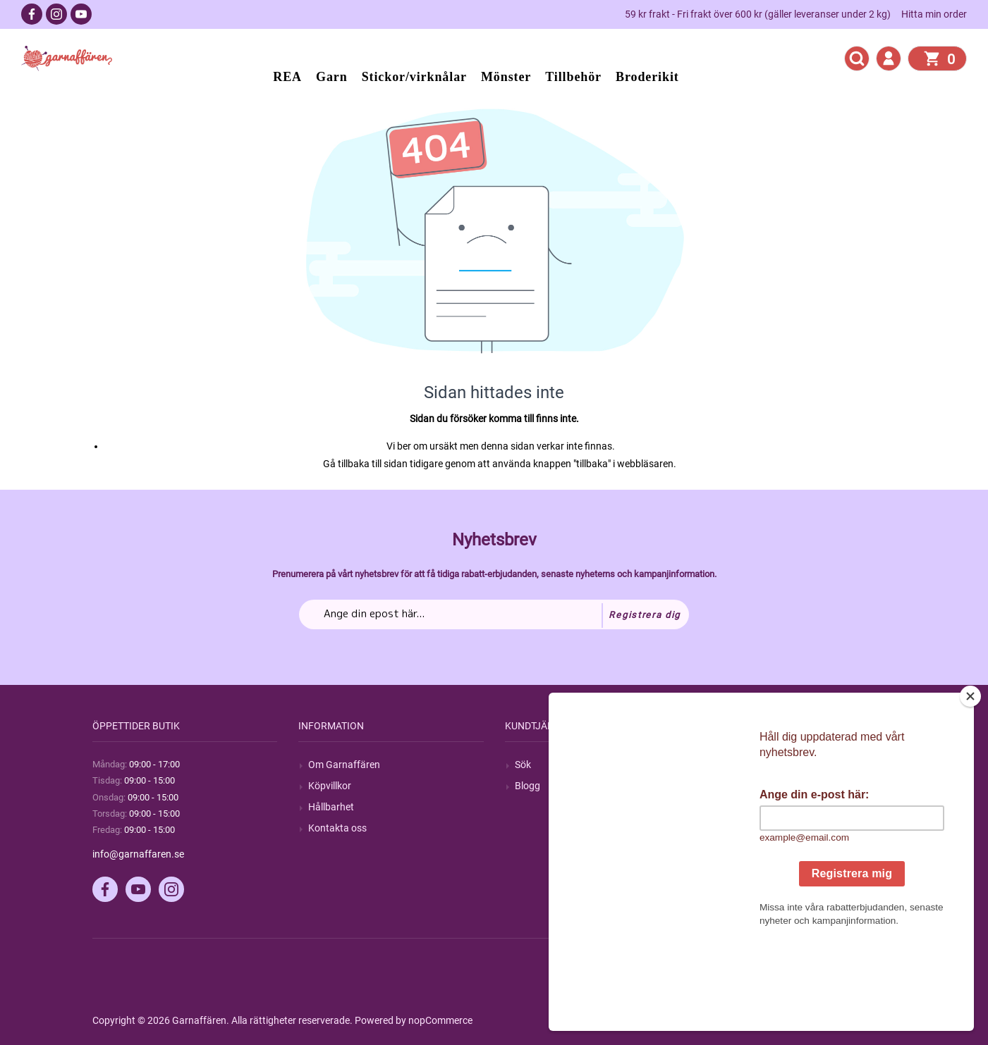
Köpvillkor (329, 785)
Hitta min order (934, 14)
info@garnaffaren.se (138, 854)
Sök (523, 764)
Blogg (527, 785)
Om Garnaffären (344, 764)
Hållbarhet (331, 806)
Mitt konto (743, 764)
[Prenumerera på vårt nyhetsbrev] (494, 614)
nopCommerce (440, 1020)
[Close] (970, 784)
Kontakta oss (337, 828)
